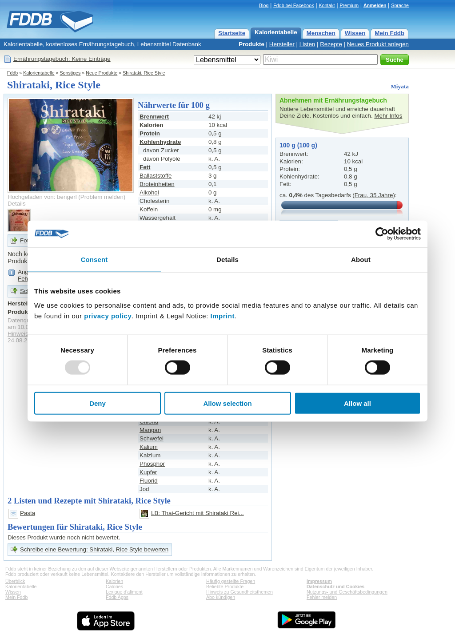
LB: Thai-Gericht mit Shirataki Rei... (197, 513)
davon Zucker (161, 150)
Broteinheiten (157, 184)
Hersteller (282, 44)
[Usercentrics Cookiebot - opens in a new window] (382, 234)
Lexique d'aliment (124, 591)
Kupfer (148, 472)
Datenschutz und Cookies (335, 586)
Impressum (319, 581)
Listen (307, 44)
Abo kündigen (220, 597)
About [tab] (361, 259)
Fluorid (149, 480)
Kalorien (114, 581)
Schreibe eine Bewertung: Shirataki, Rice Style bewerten (94, 549)
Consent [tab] (94, 259)
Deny (97, 403)
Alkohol (149, 192)
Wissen (355, 33)
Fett (145, 167)
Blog (263, 5)
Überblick (15, 581)
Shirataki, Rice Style (144, 72)
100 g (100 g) (298, 145)
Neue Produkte (101, 72)
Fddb (12, 72)
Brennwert (154, 116)
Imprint (223, 315)
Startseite (231, 33)
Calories (114, 586)
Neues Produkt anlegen (378, 44)
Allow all (357, 403)
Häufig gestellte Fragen (230, 581)
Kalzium (150, 455)
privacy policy (108, 315)
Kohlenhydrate (160, 142)
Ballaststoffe (156, 175)
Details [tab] (227, 259)
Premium (349, 5)
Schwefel (152, 438)
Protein (150, 133)
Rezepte (331, 44)
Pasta (27, 513)
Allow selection (227, 403)
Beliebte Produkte (224, 586)
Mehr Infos (388, 115)
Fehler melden (322, 597)
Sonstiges (70, 72)
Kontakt (327, 5)
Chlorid (149, 421)
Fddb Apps (117, 597)
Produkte (251, 44)
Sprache (400, 5)
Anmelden (375, 5)
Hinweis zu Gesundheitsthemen (239, 591)
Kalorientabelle (276, 32)
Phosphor (152, 463)
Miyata (400, 86)
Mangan (150, 430)
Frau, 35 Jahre (374, 195)
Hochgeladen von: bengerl (42, 197)
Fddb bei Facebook (293, 5)
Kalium (149, 447)
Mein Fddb (389, 33)
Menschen (321, 33)
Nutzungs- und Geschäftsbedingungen (347, 591)
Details (17, 203)
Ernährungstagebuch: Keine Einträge (62, 58)
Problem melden (102, 197)
